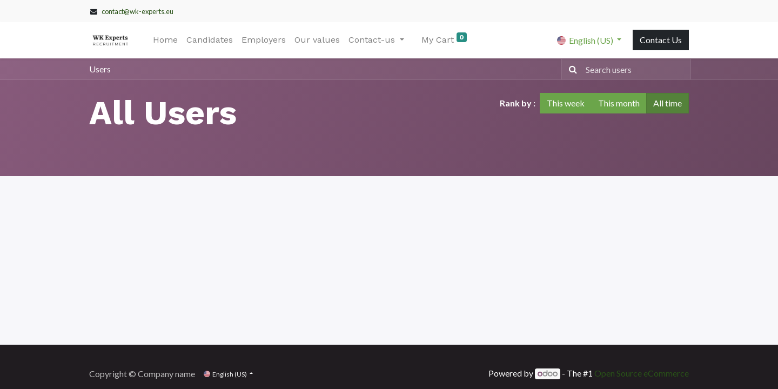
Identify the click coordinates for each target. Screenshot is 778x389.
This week (566, 103)
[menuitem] (165, 40)
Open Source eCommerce (641, 373)
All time (667, 103)
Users (100, 69)
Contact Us (661, 40)
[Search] (571, 69)
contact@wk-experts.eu (137, 11)
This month (619, 103)
